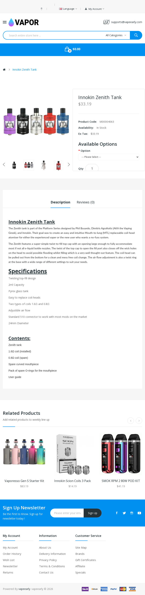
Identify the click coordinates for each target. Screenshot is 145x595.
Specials (80, 572)
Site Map (81, 547)
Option (85, 150)
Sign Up (92, 513)
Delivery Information (52, 554)
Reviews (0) (85, 202)
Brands (80, 554)
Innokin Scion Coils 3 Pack (72, 481)
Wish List (9, 560)
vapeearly (24, 589)
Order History (12, 554)
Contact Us (46, 572)
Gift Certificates (85, 560)
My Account (10, 547)
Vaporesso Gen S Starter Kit (24, 481)
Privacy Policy (48, 560)
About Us (45, 547)
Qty (80, 168)
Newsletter (10, 566)
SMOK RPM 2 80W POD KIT (121, 481)
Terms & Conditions (52, 566)
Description (60, 202)
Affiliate (80, 566)
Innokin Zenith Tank (24, 69)
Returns (8, 572)
